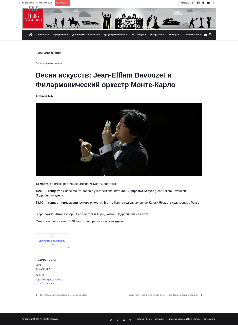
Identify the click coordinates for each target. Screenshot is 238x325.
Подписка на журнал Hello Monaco (183, 319)
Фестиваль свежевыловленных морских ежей (67, 295)
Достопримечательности (85, 34)
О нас (149, 319)
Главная (140, 319)
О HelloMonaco (191, 34)
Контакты (159, 319)
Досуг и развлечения (114, 34)
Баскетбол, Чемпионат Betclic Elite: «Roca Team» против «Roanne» (158, 295)
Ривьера (173, 34)
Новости (42, 34)
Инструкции (156, 34)
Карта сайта (209, 319)
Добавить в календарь (52, 240)
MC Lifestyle (138, 34)
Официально (59, 34)
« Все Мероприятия (48, 53)
